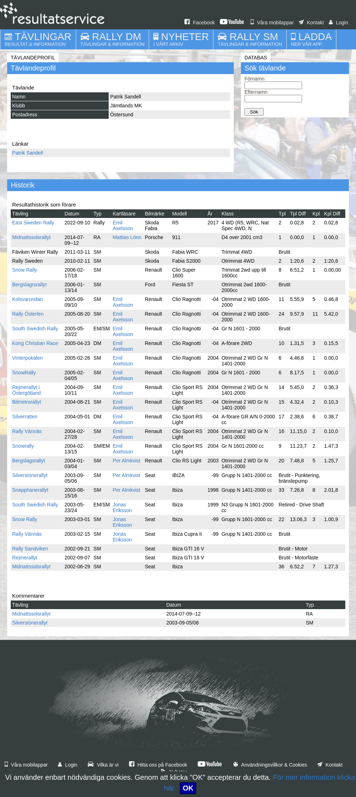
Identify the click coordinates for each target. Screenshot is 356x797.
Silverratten (25, 416)
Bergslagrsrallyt (29, 284)
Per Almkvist (126, 460)
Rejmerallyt (24, 557)
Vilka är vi (103, 765)
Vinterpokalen (27, 358)
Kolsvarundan (27, 299)
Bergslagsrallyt (28, 460)
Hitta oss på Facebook (158, 765)
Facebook (199, 22)
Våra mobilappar (272, 22)
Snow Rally (24, 270)
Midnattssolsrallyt (31, 237)
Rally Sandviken (30, 548)
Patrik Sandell (27, 153)
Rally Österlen (28, 314)
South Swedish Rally (35, 328)
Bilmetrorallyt (26, 402)
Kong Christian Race (35, 343)
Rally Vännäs (27, 431)
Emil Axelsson (123, 225)
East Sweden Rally (33, 222)
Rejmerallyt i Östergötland (26, 390)
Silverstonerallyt (30, 475)
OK (188, 788)
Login (338, 22)
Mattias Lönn (127, 237)
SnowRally (24, 372)
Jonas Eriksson (122, 507)
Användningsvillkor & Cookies (270, 765)
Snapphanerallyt (30, 490)
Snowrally (23, 446)
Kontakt (311, 22)
